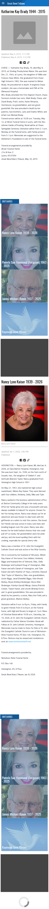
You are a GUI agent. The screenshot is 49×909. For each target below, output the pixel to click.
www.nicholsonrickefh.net (19, 641)
